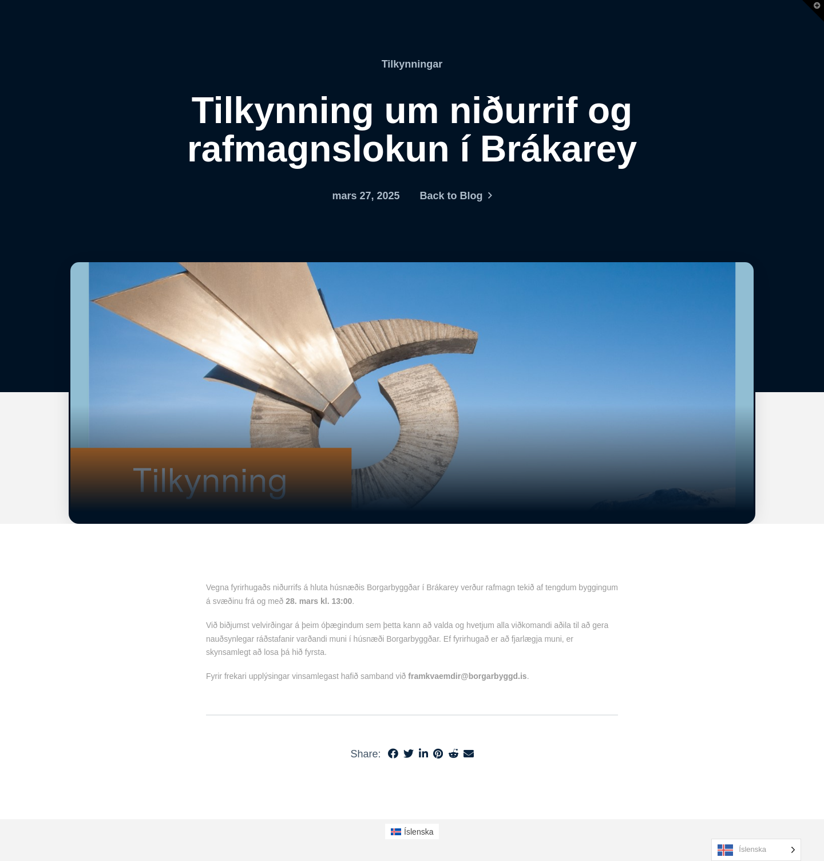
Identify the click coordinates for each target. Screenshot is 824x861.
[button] (813, 11)
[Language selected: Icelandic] (756, 850)
